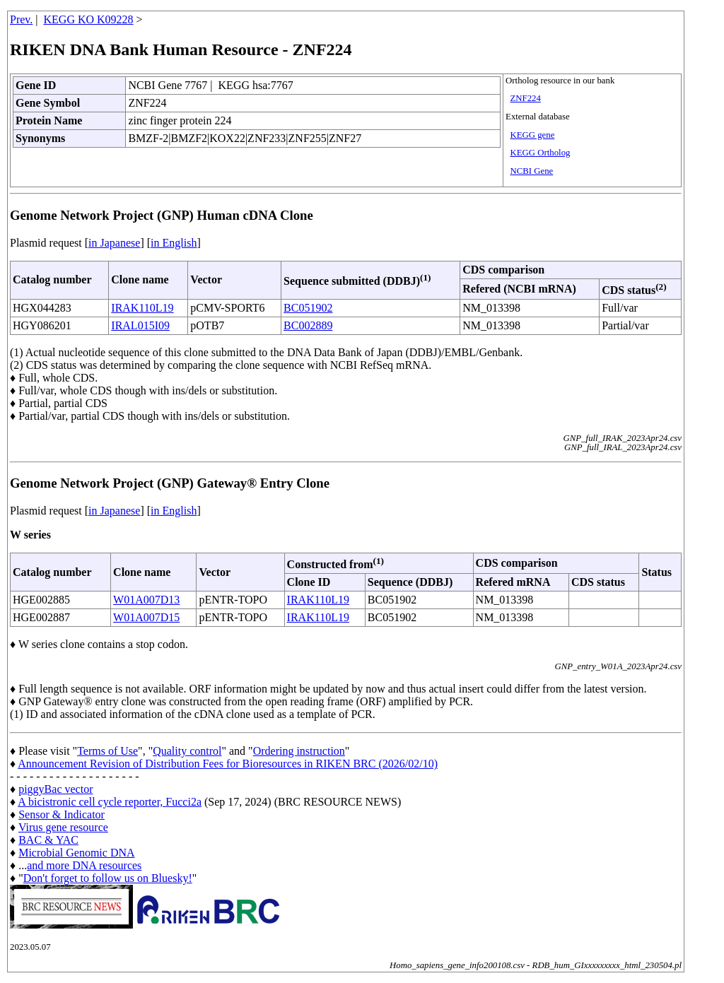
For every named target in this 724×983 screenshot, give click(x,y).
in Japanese (114, 243)
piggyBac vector (55, 789)
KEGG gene (532, 135)
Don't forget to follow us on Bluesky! (107, 878)
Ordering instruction (299, 751)
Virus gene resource (63, 827)
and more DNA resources (84, 865)
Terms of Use (107, 751)
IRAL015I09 (140, 325)
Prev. (21, 19)
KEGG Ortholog (540, 153)
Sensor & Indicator (61, 814)
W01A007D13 (146, 600)
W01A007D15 (146, 617)
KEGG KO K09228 (89, 19)
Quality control (187, 751)
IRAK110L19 (142, 308)
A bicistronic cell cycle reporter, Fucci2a (110, 802)
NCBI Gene (531, 171)
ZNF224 (525, 98)
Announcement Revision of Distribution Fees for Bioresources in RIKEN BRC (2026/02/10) (228, 764)
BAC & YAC (48, 840)
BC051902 (308, 308)
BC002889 (308, 325)
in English (174, 243)
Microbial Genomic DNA (76, 853)
